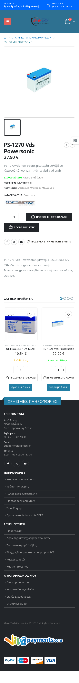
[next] (72, 145)
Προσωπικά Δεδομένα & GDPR (25, 515)
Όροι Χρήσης (14, 508)
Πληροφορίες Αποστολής (22, 494)
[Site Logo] (39, 21)
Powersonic (30, 195)
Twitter (14, 242)
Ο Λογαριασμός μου (18, 582)
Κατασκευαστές (16, 559)
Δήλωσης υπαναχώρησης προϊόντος (28, 538)
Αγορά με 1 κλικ (24, 227)
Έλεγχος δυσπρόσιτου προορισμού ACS (30, 552)
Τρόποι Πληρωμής (18, 486)
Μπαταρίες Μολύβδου (42, 187)
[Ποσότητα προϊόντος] (14, 217)
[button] (7, 21)
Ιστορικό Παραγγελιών (20, 589)
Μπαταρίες (23, 187)
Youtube (25, 463)
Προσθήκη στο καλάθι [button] (23, 377)
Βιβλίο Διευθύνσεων (19, 596)
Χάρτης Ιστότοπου (17, 566)
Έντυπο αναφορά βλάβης (22, 545)
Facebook (7, 242)
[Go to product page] (21, 324)
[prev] (66, 145)
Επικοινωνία (14, 531)
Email (21, 242)
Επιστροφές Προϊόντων (21, 501)
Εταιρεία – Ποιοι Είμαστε (21, 479)
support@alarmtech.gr (17, 445)
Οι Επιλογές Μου (17, 603)
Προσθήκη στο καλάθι (51, 217)
